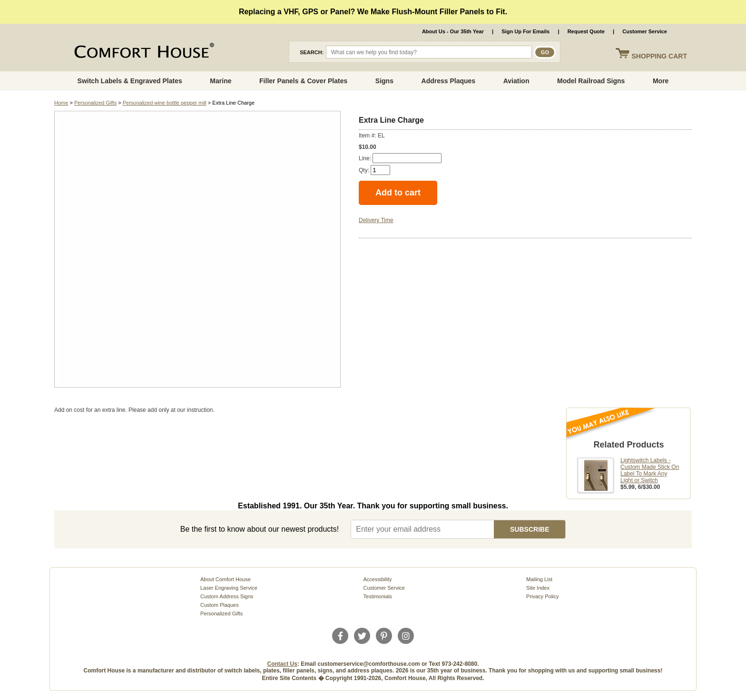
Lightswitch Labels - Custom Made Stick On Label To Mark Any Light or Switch (649, 470)
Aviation (516, 81)
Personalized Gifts (95, 103)
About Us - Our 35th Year (453, 31)
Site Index (538, 588)
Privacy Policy (542, 596)
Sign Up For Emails (525, 31)
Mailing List (539, 579)
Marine (220, 81)
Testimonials (378, 596)
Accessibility (377, 579)
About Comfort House (225, 579)
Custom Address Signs (226, 596)
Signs (384, 81)
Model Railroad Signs (591, 81)
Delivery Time (376, 220)
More (660, 81)
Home (61, 103)
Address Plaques (449, 81)
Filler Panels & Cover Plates (303, 81)
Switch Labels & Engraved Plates (130, 81)
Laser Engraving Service (228, 588)
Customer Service (644, 31)
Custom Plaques (219, 605)
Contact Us (282, 664)
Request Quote (586, 31)
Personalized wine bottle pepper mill (164, 103)
